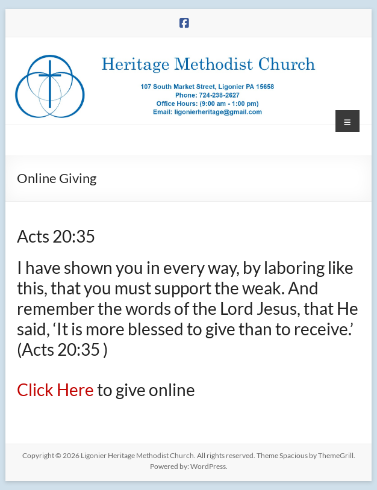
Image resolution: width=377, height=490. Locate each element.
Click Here (57, 389)
